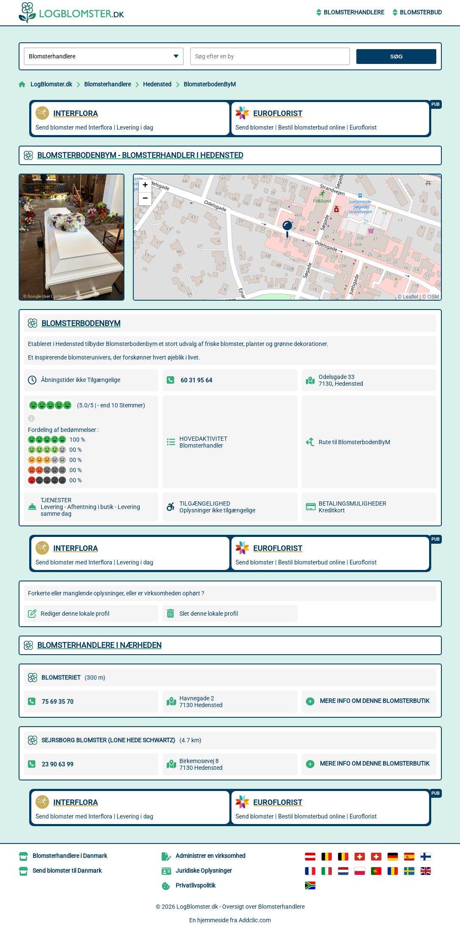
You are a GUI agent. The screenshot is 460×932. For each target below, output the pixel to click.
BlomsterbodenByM (210, 84)
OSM (433, 297)
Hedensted (157, 84)
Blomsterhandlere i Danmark (70, 855)
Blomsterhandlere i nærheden (99, 645)
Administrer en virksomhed (210, 855)
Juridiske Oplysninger (204, 870)
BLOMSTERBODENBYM (81, 323)
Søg (396, 56)
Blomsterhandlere (354, 12)
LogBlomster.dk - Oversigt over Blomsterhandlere (240, 906)
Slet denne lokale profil (208, 613)
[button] (287, 229)
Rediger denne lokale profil (75, 613)
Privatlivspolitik (195, 885)
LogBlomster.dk (51, 84)
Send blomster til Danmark (67, 870)
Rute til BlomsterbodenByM (354, 442)
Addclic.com (255, 920)
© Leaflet (408, 297)
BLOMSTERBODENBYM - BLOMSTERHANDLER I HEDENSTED (140, 155)
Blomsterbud (421, 12)
